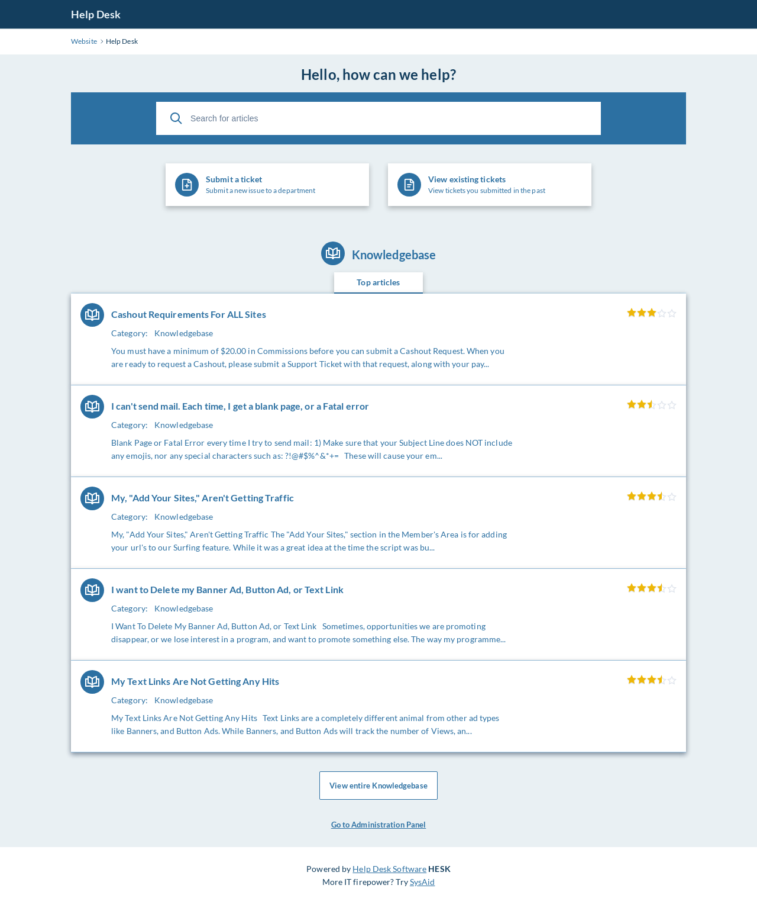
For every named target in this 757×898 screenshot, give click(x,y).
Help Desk (96, 14)
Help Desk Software (389, 869)
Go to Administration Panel (378, 824)
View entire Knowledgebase (378, 785)
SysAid (422, 882)
